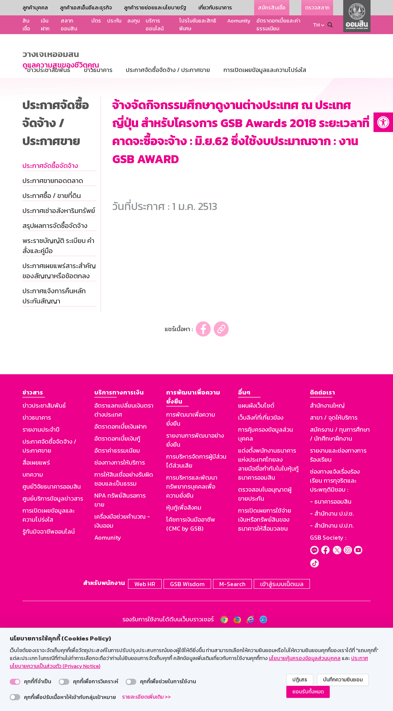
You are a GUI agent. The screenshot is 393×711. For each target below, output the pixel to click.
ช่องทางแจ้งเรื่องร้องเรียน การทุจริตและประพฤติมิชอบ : (335, 555)
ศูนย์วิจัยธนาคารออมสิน (51, 561)
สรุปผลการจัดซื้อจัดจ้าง (55, 301)
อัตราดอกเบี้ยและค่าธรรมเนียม (278, 25)
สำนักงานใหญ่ (327, 480)
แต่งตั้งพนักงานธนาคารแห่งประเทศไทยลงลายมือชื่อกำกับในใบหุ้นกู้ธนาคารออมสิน (268, 539)
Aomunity (238, 21)
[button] (383, 122)
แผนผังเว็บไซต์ (256, 480)
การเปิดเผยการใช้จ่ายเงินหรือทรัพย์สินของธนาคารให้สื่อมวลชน (264, 594)
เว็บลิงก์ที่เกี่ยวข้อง (260, 492)
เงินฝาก (45, 25)
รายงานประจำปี (41, 504)
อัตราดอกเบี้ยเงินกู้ (117, 513)
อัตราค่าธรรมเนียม (117, 525)
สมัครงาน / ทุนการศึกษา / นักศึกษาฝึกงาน (340, 509)
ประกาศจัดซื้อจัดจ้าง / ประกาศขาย (49, 521)
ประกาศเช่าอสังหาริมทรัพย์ (58, 286)
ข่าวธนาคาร (36, 492)
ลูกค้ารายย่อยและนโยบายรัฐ (155, 8)
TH (316, 25)
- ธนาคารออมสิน (330, 576)
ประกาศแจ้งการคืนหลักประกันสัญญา (54, 371)
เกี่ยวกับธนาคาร (215, 8)
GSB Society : (328, 612)
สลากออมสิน (69, 25)
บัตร (96, 21)
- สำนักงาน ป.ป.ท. (332, 600)
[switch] (15, 682)
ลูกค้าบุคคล (35, 8)
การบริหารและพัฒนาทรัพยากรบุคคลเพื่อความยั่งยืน (191, 561)
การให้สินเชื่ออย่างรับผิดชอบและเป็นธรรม (123, 554)
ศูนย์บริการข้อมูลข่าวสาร (52, 573)
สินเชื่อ (26, 25)
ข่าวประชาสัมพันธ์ (44, 480)
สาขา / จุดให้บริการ (333, 492)
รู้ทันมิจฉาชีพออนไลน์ (48, 606)
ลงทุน (133, 21)
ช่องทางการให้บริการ (119, 537)
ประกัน (114, 21)
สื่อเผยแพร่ (36, 537)
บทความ (32, 549)
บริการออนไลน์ (155, 25)
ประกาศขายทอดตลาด (52, 256)
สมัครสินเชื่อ (272, 8)
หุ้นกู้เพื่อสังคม (183, 582)
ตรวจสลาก (317, 8)
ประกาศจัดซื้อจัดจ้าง (50, 241)
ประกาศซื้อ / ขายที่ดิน (51, 271)
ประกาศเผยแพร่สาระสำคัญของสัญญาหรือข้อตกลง (59, 346)
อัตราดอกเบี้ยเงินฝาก (120, 501)
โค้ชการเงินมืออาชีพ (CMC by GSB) (190, 599)
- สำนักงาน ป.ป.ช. (332, 588)
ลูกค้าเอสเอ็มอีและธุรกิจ (86, 8)
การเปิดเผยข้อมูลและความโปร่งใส (48, 590)
